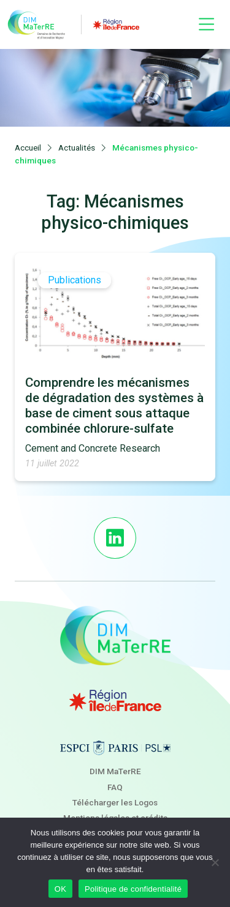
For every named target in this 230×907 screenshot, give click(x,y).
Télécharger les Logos (115, 802)
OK (60, 889)
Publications (74, 280)
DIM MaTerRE (115, 771)
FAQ (115, 787)
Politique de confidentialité (133, 889)
